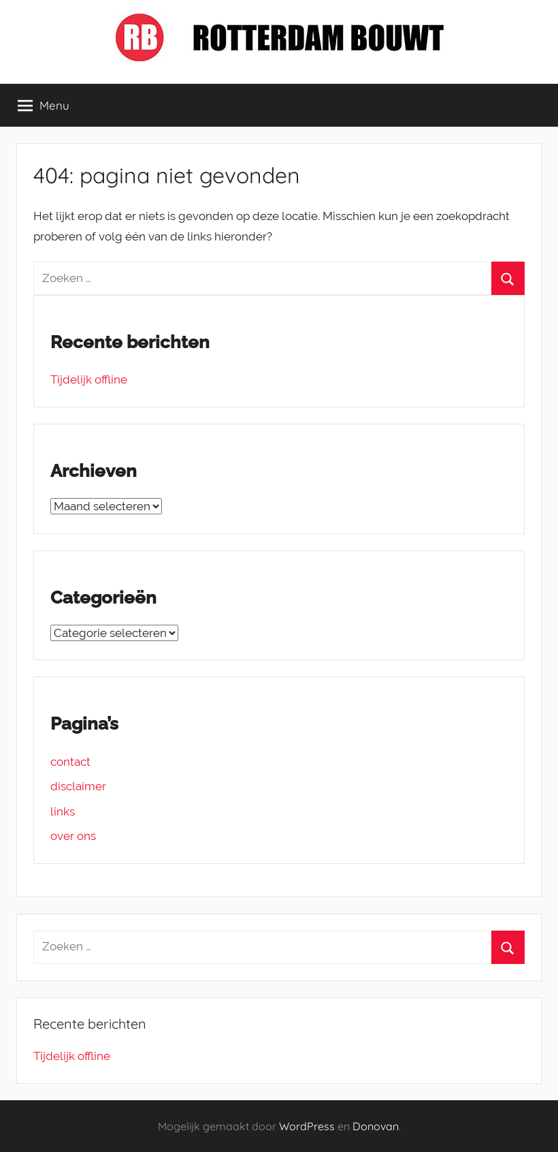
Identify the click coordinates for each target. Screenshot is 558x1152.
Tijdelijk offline (88, 379)
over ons (73, 836)
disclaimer (78, 786)
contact (70, 761)
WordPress (307, 1126)
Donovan (375, 1126)
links (62, 811)
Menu (43, 105)
